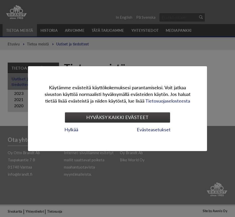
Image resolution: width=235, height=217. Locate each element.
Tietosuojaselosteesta (167, 100)
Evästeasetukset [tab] (154, 129)
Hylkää (71, 129)
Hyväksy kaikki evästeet (117, 117)
